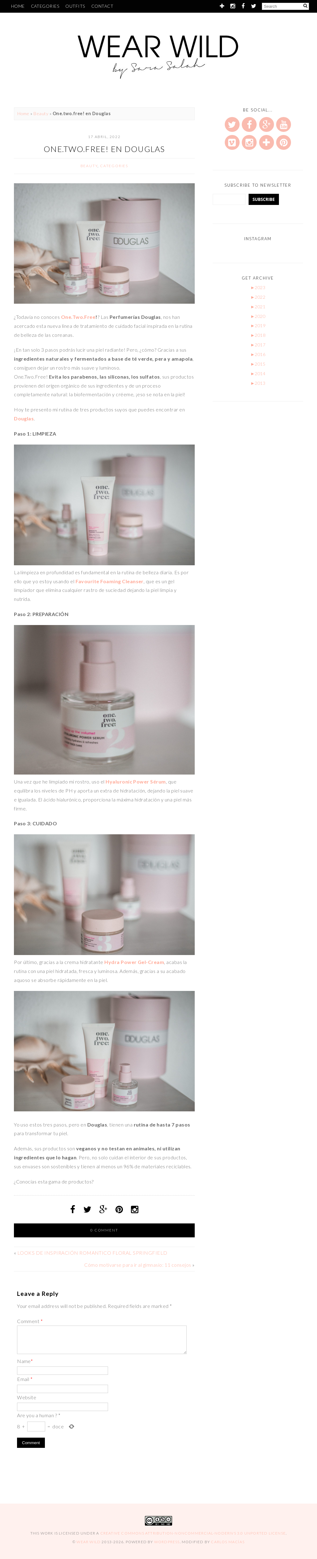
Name (25, 1361)
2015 (258, 364)
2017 (258, 344)
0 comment (104, 1230)
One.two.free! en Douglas (104, 149)
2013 (258, 383)
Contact (102, 6)
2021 (258, 306)
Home (18, 6)
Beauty (40, 113)
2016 (258, 354)
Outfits (75, 6)
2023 (258, 287)
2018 (258, 335)
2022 (258, 297)
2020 (258, 316)
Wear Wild (88, 1541)
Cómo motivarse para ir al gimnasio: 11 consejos (137, 1265)
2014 (258, 373)
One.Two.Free (78, 317)
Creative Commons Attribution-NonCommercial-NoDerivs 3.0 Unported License (193, 1533)
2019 (258, 325)
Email (25, 1379)
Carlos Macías (228, 1541)
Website (26, 1397)
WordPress (167, 1541)
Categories (45, 6)
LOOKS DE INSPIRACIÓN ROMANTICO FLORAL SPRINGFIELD (92, 1253)
